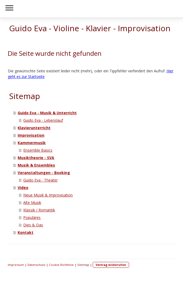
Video (23, 187)
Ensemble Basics (37, 150)
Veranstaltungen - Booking (44, 172)
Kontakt (25, 232)
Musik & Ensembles (36, 165)
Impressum (16, 265)
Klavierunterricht (34, 127)
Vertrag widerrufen (111, 265)
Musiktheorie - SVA (36, 157)
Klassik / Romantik (39, 210)
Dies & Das (33, 224)
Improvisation (31, 135)
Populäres (32, 217)
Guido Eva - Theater (40, 180)
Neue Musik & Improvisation (48, 195)
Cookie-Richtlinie (61, 265)
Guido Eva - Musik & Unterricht (47, 112)
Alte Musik (32, 202)
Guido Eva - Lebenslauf (43, 120)
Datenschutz (36, 265)
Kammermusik (32, 142)
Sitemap (83, 265)
